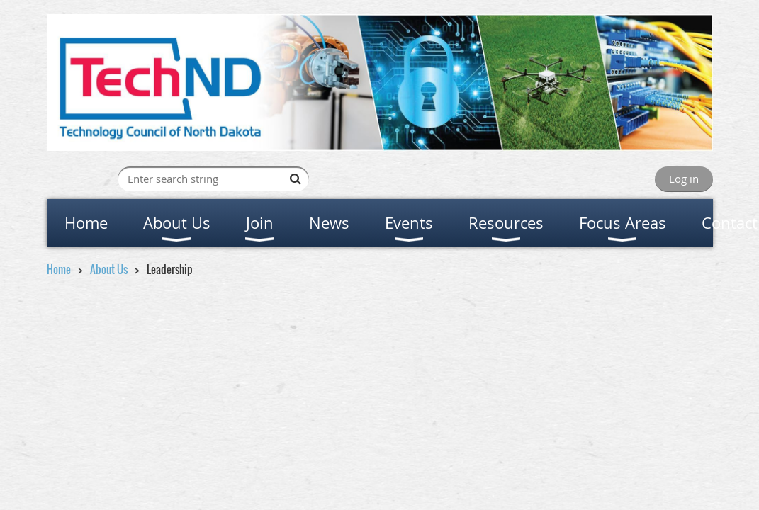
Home (59, 269)
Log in (684, 178)
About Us (109, 269)
